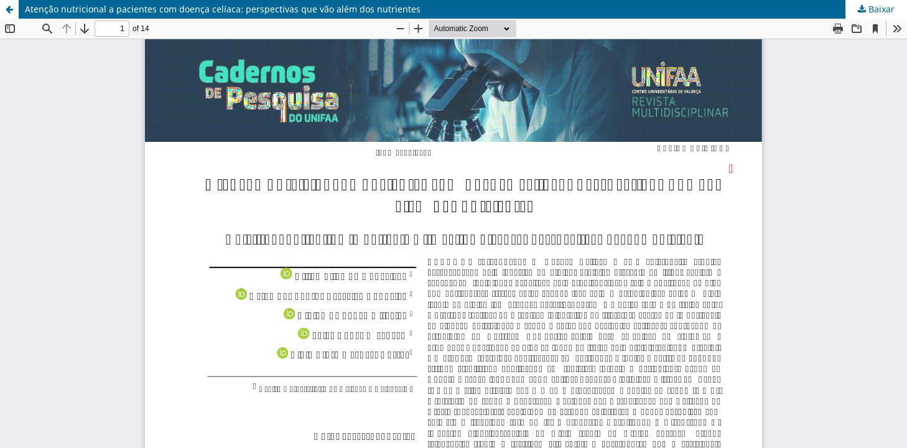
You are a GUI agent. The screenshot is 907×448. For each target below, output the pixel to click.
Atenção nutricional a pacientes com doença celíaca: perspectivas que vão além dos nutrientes (223, 9)
